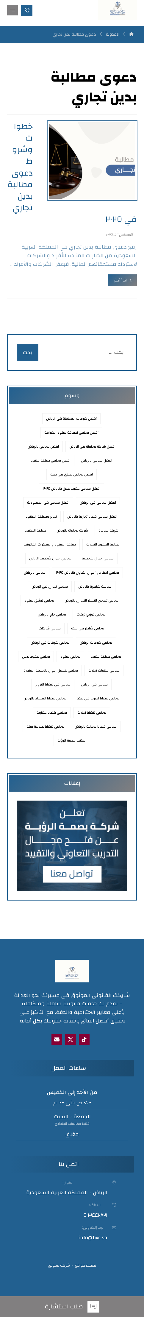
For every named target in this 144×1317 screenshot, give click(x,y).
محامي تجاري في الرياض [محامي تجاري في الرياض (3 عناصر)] (50, 586)
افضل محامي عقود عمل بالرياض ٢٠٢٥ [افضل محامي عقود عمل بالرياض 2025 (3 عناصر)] (71, 488)
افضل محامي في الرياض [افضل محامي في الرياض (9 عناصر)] (98, 502)
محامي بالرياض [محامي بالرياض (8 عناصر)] (35, 572)
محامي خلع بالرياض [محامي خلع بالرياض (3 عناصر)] (52, 614)
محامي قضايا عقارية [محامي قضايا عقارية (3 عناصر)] (52, 712)
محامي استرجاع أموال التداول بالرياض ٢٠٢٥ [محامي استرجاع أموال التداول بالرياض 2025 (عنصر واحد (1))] (87, 572)
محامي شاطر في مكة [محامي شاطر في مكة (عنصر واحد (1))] (87, 628)
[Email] (56, 1039)
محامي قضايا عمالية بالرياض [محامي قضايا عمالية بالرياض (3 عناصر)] (96, 726)
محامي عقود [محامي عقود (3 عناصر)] (70, 656)
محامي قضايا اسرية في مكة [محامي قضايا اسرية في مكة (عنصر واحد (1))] (98, 698)
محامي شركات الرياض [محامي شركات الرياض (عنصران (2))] (96, 642)
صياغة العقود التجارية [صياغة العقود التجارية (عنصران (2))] (102, 544)
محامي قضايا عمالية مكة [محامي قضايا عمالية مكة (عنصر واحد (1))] (45, 726)
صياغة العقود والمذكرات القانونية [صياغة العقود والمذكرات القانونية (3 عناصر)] (50, 544)
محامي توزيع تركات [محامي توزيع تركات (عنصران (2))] (90, 614)
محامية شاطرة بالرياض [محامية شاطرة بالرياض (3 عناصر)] (95, 586)
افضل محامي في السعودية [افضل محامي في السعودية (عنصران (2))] (48, 502)
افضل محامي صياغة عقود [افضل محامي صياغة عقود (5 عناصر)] (51, 460)
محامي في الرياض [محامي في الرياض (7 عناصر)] (94, 684)
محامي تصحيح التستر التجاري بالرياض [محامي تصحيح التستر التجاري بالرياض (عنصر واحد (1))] (91, 600)
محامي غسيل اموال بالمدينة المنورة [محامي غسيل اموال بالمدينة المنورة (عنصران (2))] (51, 670)
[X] (70, 1039)
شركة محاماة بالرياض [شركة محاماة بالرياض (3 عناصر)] (72, 530)
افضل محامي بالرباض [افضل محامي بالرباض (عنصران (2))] (43, 446)
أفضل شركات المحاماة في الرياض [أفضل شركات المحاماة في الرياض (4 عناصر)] (71, 418)
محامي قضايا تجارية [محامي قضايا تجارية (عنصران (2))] (91, 712)
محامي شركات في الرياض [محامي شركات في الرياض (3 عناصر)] (50, 642)
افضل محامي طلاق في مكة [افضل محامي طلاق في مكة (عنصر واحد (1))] (71, 474)
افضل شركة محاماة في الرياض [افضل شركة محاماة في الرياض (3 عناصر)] (92, 446)
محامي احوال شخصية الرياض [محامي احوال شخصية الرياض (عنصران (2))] (50, 558)
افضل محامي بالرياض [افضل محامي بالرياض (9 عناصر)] (96, 460)
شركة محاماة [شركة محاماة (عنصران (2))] (108, 530)
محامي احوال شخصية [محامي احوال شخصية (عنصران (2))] (98, 558)
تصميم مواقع (85, 1265)
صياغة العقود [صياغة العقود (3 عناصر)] (35, 530)
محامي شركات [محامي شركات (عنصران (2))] (50, 628)
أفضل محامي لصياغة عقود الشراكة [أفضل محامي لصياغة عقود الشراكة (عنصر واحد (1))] (71, 432)
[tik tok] (84, 1039)
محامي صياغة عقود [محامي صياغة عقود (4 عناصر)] (106, 656)
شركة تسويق (59, 1265)
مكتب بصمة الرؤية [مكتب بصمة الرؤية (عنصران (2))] (71, 740)
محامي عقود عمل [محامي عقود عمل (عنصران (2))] (36, 656)
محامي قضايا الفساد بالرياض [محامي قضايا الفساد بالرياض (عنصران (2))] (45, 698)
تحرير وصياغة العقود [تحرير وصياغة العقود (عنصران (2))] (41, 516)
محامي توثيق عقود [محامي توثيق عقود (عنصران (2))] (39, 600)
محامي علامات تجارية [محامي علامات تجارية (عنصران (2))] (104, 670)
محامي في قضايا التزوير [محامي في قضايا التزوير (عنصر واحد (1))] (53, 684)
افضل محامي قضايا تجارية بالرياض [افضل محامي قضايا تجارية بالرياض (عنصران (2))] (92, 516)
